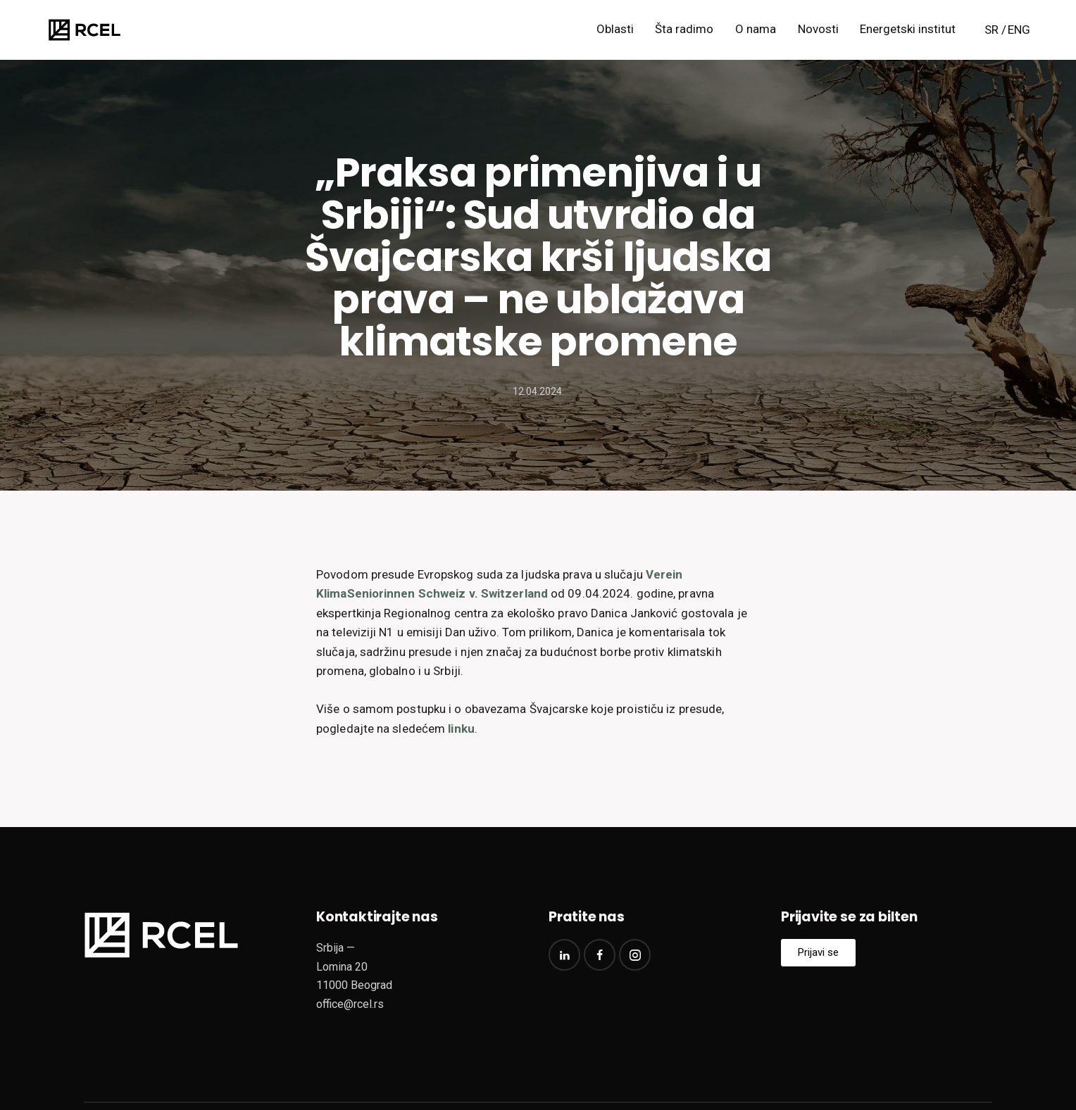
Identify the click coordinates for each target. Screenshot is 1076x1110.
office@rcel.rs (350, 1004)
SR (991, 30)
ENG (1019, 30)
